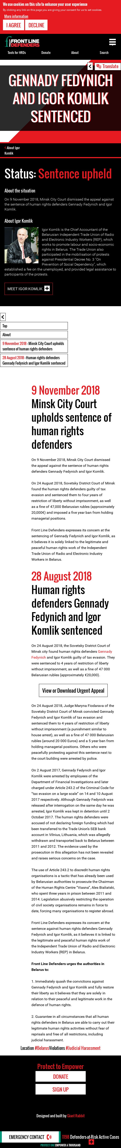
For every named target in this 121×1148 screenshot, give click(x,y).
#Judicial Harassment (83, 1048)
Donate (45, 52)
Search (104, 52)
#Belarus (42, 1048)
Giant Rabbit (76, 1115)
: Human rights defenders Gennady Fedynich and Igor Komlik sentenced (33, 360)
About (6, 334)
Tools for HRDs (17, 52)
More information (16, 16)
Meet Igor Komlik (25, 289)
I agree (13, 25)
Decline (36, 25)
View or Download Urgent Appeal (73, 690)
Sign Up (60, 1089)
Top (4, 326)
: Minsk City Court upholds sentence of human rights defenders (33, 346)
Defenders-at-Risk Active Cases (90, 1137)
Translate (111, 66)
